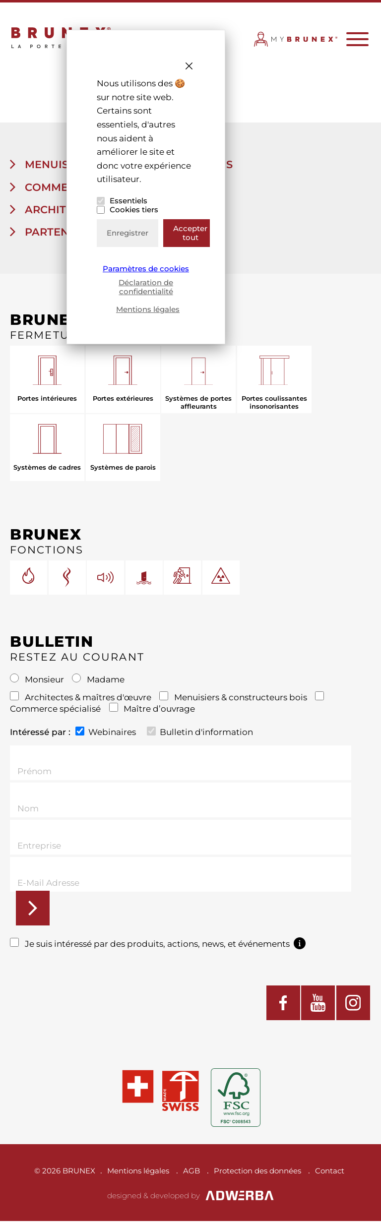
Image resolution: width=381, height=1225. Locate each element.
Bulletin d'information (200, 735)
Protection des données (257, 1174)
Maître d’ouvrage (152, 712)
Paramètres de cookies (146, 268)
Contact (329, 1174)
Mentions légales (148, 309)
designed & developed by (190, 1199)
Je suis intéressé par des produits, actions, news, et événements (158, 947)
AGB (191, 1174)
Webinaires (105, 735)
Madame (98, 683)
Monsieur (38, 683)
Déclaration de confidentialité (146, 287)
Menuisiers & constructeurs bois (234, 701)
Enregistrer (127, 233)
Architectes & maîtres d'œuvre (81, 701)
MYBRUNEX (296, 44)
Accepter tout (190, 233)
